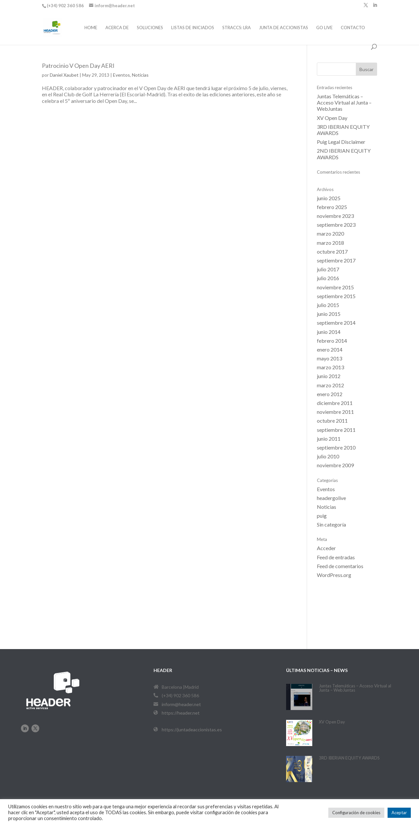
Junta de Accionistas (283, 27)
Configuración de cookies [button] (356, 812)
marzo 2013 (330, 367)
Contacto (353, 27)
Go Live (324, 27)
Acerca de (117, 27)
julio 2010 (328, 456)
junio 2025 (328, 198)
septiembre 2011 (336, 430)
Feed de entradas (336, 557)
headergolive (331, 498)
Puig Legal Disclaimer (341, 142)
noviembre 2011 (335, 412)
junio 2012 (328, 376)
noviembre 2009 (335, 465)
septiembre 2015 (336, 296)
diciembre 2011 (335, 403)
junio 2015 (328, 314)
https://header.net (181, 713)
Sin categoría (331, 524)
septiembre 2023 (336, 224)
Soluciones (150, 27)
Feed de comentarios (340, 566)
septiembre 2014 (336, 322)
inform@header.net (181, 704)
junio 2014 (328, 332)
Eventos (121, 75)
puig (322, 515)
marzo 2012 (330, 385)
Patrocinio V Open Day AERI (78, 65)
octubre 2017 (332, 251)
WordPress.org (334, 575)
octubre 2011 (332, 420)
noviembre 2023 (335, 216)
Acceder (326, 548)
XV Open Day (332, 118)
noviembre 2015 (335, 287)
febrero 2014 (332, 340)
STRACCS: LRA (236, 27)
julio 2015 (328, 305)
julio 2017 (328, 269)
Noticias (140, 75)
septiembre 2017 (336, 260)
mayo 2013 (329, 358)
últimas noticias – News (317, 670)
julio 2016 (328, 278)
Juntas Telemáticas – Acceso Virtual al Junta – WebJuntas (344, 102)
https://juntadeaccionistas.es (192, 729)
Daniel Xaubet (64, 75)
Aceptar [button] (399, 812)
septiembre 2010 (336, 447)
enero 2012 (329, 394)
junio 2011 (328, 438)
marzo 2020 (330, 233)
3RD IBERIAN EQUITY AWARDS (349, 757)
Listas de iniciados (192, 27)
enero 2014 (329, 349)
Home (90, 27)
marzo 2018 (330, 243)
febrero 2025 (332, 207)
